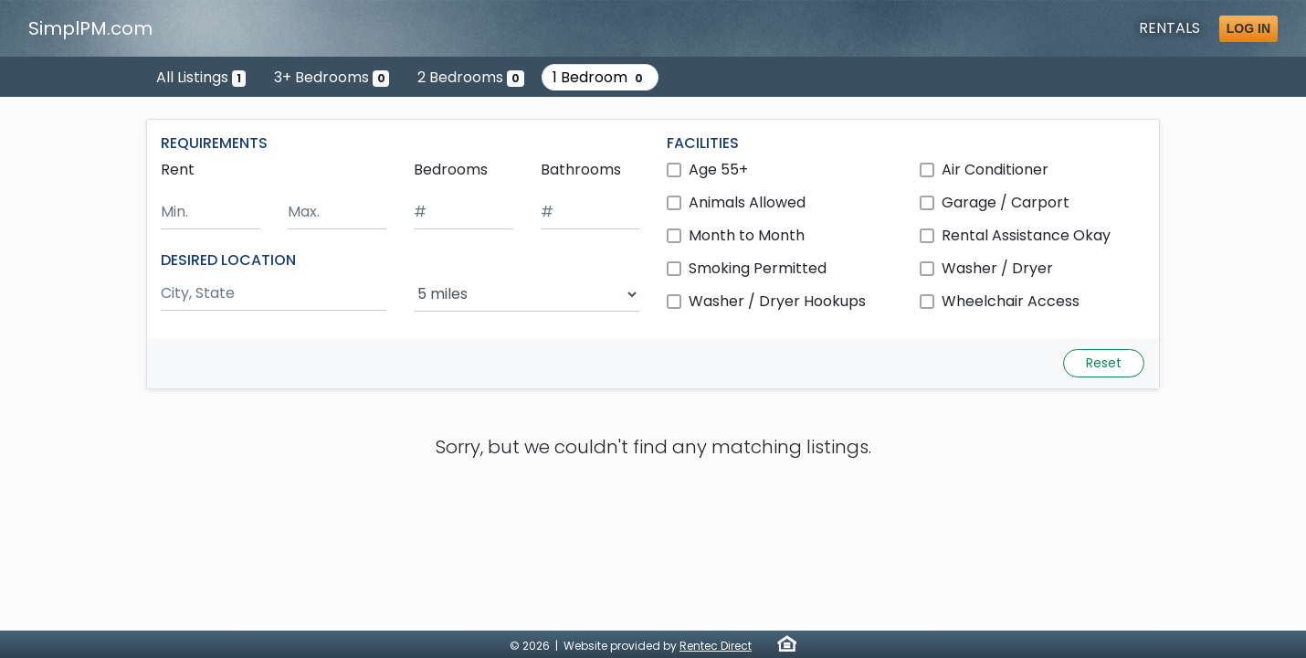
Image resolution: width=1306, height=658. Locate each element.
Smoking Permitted (758, 268)
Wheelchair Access (1011, 301)
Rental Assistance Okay (1026, 235)
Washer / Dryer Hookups (777, 301)
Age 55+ (718, 169)
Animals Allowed (747, 202)
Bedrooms (451, 169)
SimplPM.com (90, 28)
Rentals (1169, 27)
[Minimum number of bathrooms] (590, 212)
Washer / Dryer (997, 268)
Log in (1248, 28)
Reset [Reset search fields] (1104, 363)
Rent (178, 169)
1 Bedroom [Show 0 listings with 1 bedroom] (600, 77)
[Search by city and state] (273, 294)
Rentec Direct (715, 645)
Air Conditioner (995, 169)
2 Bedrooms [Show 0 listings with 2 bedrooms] (470, 77)
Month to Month (747, 235)
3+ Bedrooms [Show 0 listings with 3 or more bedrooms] (332, 77)
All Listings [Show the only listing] (201, 77)
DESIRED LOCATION (228, 260)
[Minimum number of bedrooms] (463, 212)
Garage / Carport (1005, 202)
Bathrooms (581, 169)
